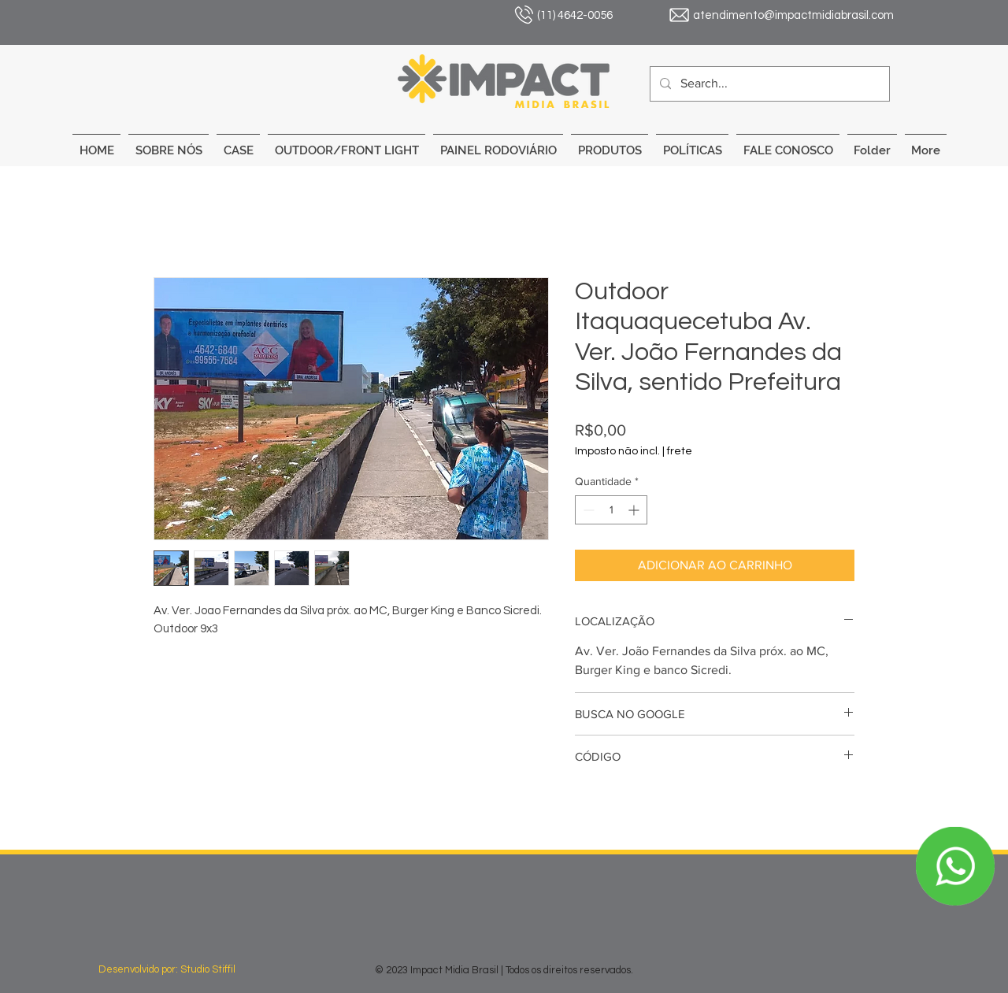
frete (679, 451)
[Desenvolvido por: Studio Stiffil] (183, 969)
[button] (346, 144)
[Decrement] (587, 510)
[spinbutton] (611, 510)
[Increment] (635, 510)
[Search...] (768, 84)
